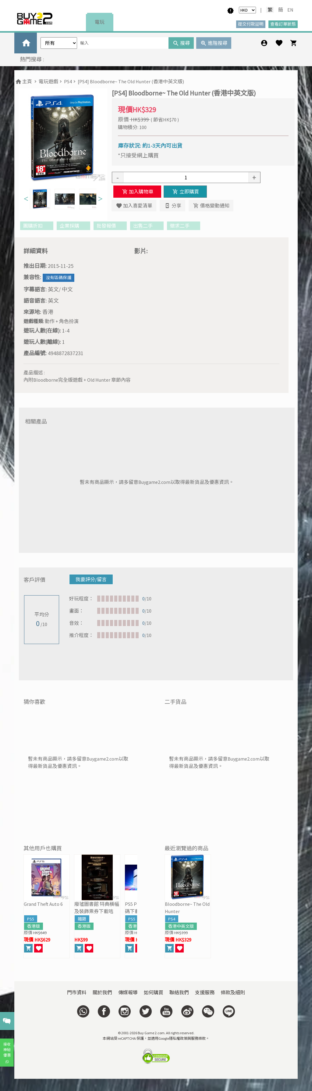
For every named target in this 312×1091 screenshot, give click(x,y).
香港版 (33, 926)
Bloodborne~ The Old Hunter (187, 907)
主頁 (23, 81)
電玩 (100, 22)
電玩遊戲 (48, 81)
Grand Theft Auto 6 (43, 904)
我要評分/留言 (91, 579)
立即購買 (185, 192)
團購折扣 (36, 226)
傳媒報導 (128, 992)
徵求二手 (183, 226)
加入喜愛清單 (133, 206)
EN (290, 10)
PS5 (30, 919)
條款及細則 (233, 992)
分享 (172, 206)
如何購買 (153, 992)
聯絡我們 (179, 992)
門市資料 (77, 992)
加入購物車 (137, 192)
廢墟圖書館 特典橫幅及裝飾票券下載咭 (96, 907)
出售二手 (146, 226)
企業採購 (73, 226)
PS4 (68, 81)
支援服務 (204, 992)
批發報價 (110, 226)
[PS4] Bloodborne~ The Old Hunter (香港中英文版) (131, 81)
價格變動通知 (211, 206)
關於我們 (102, 992)
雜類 (82, 919)
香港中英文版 (181, 926)
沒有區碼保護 (58, 277)
